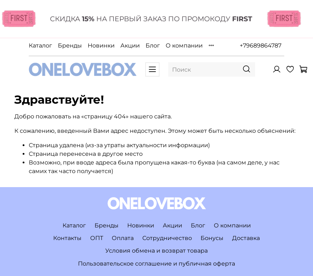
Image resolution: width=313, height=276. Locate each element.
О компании (184, 45)
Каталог (40, 45)
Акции (130, 45)
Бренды (70, 45)
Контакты (67, 238)
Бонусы (212, 238)
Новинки (101, 45)
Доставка (246, 238)
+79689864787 (260, 45)
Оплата (123, 238)
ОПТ (96, 238)
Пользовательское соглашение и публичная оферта (156, 263)
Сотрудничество (167, 238)
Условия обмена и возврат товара (156, 250)
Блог (153, 45)
